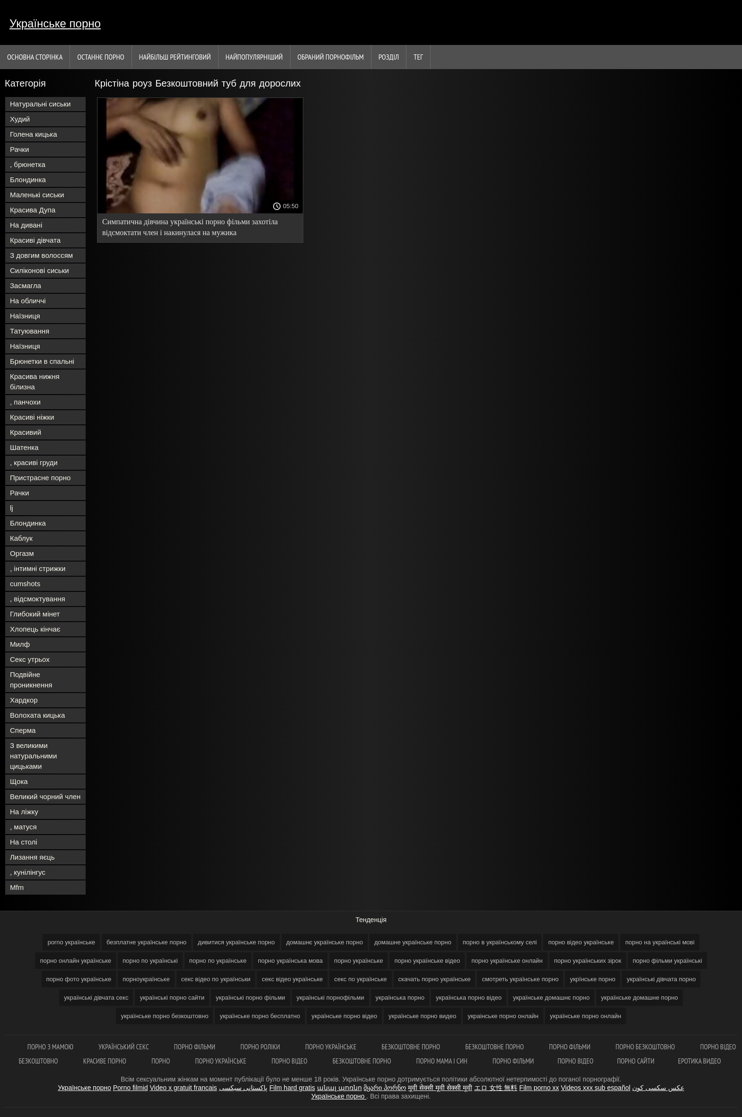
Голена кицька (33, 134)
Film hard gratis (292, 1087)
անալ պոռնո (339, 1087)
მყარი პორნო (384, 1087)
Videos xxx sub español (595, 1087)
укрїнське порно (592, 979)
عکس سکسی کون (658, 1087)
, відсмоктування (37, 599)
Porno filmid (130, 1087)
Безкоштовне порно (411, 1046)
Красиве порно (105, 1060)
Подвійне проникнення (31, 679)
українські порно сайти (172, 997)
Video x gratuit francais (183, 1087)
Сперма (22, 730)
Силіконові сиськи (39, 270)
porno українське (71, 942)
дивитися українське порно (236, 942)
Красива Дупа (32, 210)
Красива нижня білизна (35, 381)
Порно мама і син (442, 1060)
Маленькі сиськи (37, 195)
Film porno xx (539, 1087)
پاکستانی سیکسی (243, 1087)
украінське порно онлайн (503, 1016)
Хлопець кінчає (35, 629)
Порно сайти (635, 1060)
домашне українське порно (412, 942)
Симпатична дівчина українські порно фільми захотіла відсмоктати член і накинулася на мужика (190, 227)
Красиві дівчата (35, 240)
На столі (23, 842)
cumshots (25, 584)
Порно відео (290, 1060)
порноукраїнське (146, 979)
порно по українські (150, 960)
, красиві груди (34, 462)
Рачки (19, 149)
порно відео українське (581, 942)
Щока (19, 781)
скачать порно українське (434, 979)
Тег (418, 57)
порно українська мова (290, 960)
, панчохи (25, 402)
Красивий (25, 432)
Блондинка (28, 180)
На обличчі (28, 301)
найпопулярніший (254, 57)
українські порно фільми (250, 997)
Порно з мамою (51, 1046)
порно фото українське (79, 979)
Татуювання (29, 331)
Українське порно (55, 23)
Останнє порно (100, 57)
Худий (20, 119)
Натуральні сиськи (40, 104)
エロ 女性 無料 (496, 1087)
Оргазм (22, 553)
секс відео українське (292, 979)
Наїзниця (25, 316)
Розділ (389, 57)
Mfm (17, 887)
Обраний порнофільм (331, 57)
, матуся (23, 827)
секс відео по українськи (216, 979)
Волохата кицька (37, 715)
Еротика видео (699, 1060)
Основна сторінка (34, 57)
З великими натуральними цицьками (33, 755)
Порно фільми (195, 1046)
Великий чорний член (45, 796)
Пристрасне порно (40, 478)
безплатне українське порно (146, 942)
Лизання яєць (32, 857)
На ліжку (24, 812)
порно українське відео (427, 960)
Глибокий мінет (35, 614)
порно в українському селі (500, 942)
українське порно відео (344, 1016)
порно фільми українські (667, 960)
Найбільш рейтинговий (175, 57)
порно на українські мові (659, 942)
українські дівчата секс (96, 997)
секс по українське (360, 979)
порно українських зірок (587, 960)
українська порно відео (469, 997)
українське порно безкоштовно (164, 1016)
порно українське (358, 960)
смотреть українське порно (520, 979)
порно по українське (218, 960)
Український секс (124, 1046)
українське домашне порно (639, 997)
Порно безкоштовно (646, 1046)
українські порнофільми (330, 997)
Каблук (21, 538)
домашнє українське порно (324, 942)
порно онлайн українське (75, 960)
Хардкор (24, 700)
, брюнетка (27, 164)
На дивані (26, 225)
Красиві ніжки (32, 417)
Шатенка (24, 447)
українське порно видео (422, 1016)
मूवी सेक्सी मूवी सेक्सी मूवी (440, 1087)
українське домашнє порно (551, 997)
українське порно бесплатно (260, 1016)
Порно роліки (261, 1046)
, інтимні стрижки (37, 568)
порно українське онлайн (507, 960)
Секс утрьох (30, 659)
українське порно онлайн (585, 1016)
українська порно (400, 997)
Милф (20, 644)
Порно (161, 1060)
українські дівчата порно (661, 979)
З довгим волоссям (41, 255)
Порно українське (331, 1046)
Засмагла (25, 285)
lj (11, 508)
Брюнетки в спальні (42, 361)
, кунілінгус (27, 872)
